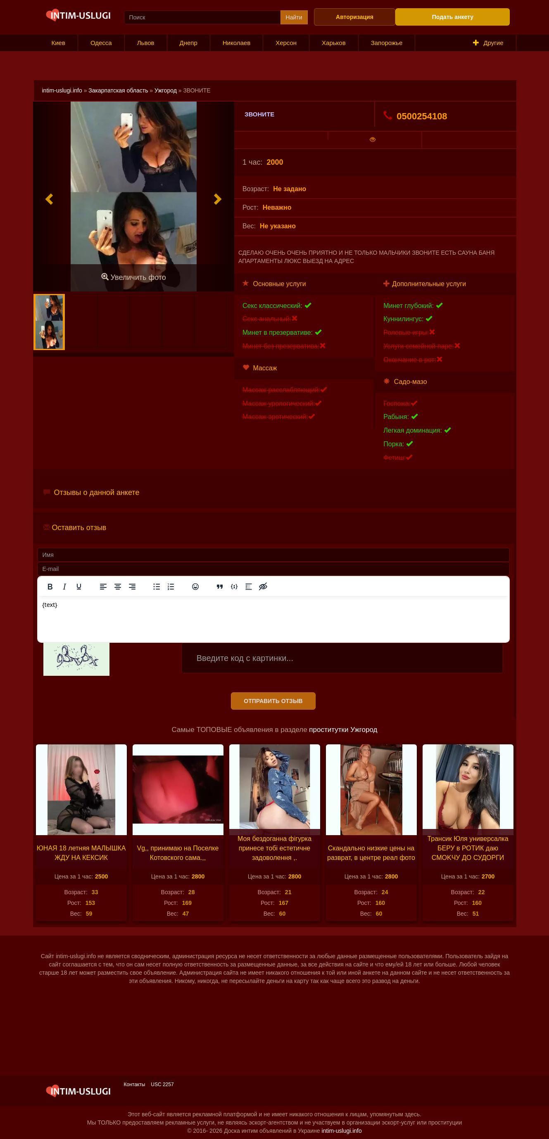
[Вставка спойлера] (249, 586)
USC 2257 (162, 1084)
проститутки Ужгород (343, 730)
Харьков (334, 42)
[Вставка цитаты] (220, 586)
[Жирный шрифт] (50, 586)
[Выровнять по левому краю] (103, 586)
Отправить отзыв (273, 701)
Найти (294, 17)
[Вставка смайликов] (195, 586)
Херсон (286, 42)
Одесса (101, 42)
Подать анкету (452, 17)
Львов (145, 42)
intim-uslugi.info (62, 90)
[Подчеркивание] (79, 586)
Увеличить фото (133, 277)
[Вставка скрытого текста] (263, 586)
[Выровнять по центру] (118, 586)
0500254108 (415, 116)
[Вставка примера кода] (234, 586)
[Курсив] (64, 586)
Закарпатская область (118, 90)
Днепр (188, 42)
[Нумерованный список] (171, 586)
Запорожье (387, 42)
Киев (58, 42)
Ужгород (165, 90)
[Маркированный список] (157, 586)
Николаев (236, 42)
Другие (488, 42)
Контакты (134, 1084)
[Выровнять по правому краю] (132, 586)
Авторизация (354, 17)
